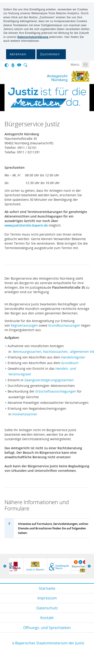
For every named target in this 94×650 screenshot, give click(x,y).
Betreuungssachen (27, 351)
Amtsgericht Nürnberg (50, 76)
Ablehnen (18, 54)
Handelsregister (73, 357)
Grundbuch (69, 363)
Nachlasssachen (55, 351)
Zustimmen (50, 54)
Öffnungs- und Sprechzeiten (47, 627)
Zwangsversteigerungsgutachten (49, 380)
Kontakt (47, 617)
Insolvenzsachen (24, 414)
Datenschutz (47, 608)
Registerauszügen (25, 325)
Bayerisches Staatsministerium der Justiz (49, 643)
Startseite (47, 588)
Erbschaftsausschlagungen (56, 391)
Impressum (47, 598)
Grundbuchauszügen (64, 325)
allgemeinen (80, 351)
